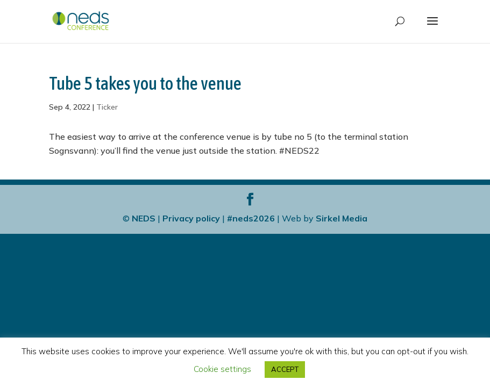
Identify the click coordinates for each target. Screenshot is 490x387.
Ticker (107, 107)
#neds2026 (251, 218)
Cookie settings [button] (222, 369)
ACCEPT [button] (285, 369)
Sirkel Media (341, 218)
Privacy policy (191, 218)
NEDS (143, 218)
